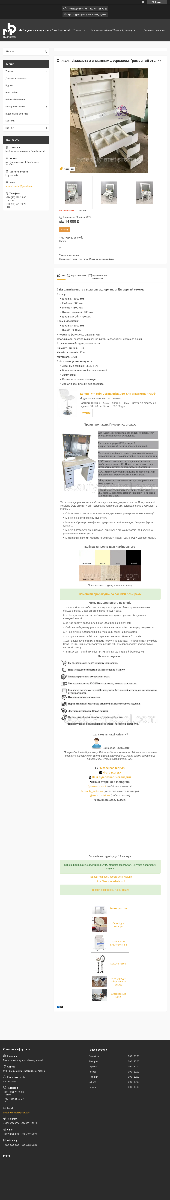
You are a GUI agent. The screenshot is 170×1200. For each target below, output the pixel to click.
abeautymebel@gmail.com (19, 186)
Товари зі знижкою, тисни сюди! (110, 890)
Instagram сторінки (15, 106)
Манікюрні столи (119, 908)
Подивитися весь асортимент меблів (110, 876)
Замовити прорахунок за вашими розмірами (110, 594)
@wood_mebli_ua (100, 795)
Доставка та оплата (154, 30)
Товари (77, 30)
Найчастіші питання (16, 99)
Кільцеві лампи (118, 963)
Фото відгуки (110, 772)
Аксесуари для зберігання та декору (118, 981)
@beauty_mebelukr (92, 791)
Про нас (10, 128)
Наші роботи (12, 92)
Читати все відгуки (110, 768)
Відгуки (9, 85)
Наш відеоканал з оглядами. (110, 777)
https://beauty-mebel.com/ (110, 881)
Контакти (10, 120)
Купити (65, 229)
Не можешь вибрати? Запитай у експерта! (112, 30)
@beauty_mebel (97, 786)
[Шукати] (45, 51)
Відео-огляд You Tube (17, 113)
